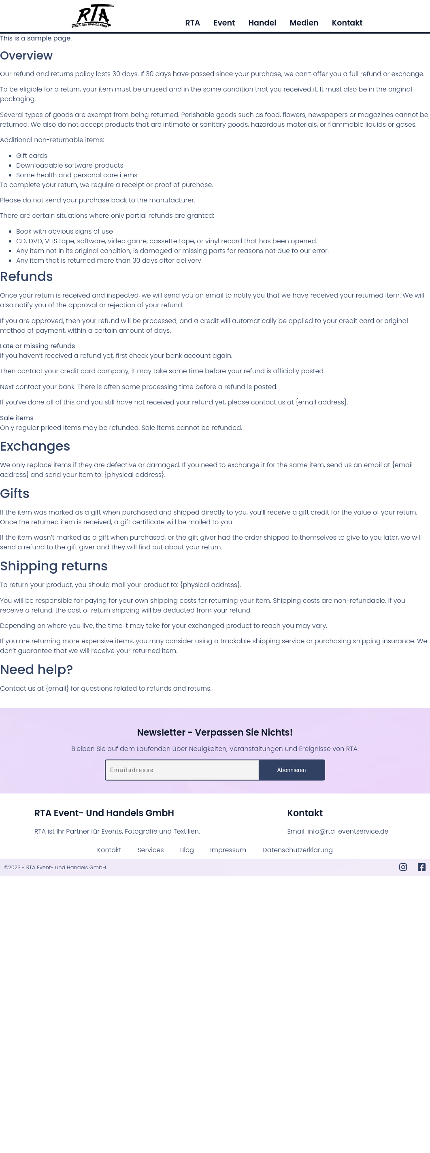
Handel (262, 23)
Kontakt (347, 23)
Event (224, 23)
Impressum (228, 850)
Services (151, 850)
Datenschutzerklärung (297, 850)
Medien (304, 23)
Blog (187, 850)
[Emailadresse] (182, 770)
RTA (192, 23)
